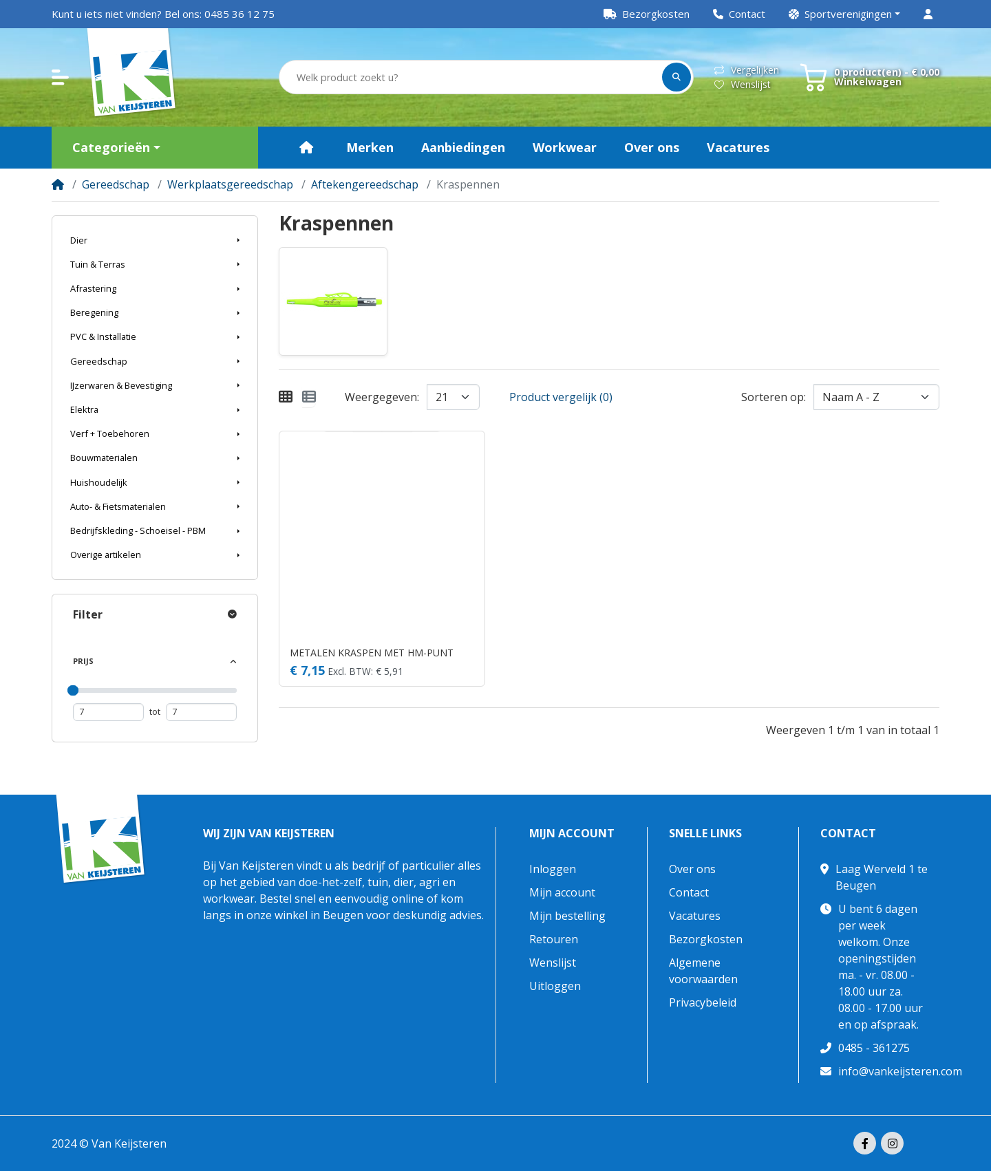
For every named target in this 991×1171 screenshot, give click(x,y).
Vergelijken (746, 69)
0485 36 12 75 (239, 14)
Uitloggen (555, 985)
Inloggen (552, 869)
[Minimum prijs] (108, 711)
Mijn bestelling (567, 915)
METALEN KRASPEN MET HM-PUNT (372, 652)
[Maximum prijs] (201, 711)
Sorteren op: (773, 397)
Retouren (553, 939)
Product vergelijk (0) (560, 397)
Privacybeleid (702, 1002)
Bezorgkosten (706, 939)
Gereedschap (115, 184)
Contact (689, 892)
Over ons (692, 869)
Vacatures (695, 915)
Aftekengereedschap (364, 184)
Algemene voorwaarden (703, 971)
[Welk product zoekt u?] (471, 77)
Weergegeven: (382, 397)
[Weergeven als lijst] (309, 397)
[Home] (58, 184)
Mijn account (572, 833)
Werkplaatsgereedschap (230, 184)
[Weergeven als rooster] (285, 397)
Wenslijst (742, 84)
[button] (844, 14)
